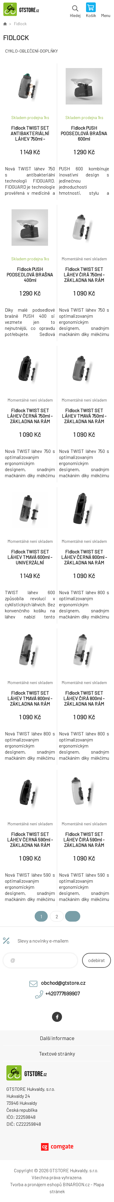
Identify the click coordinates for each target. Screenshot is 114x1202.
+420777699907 (62, 993)
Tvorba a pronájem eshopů (36, 1184)
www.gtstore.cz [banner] (24, 10)
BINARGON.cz (76, 1184)
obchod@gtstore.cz (63, 983)
